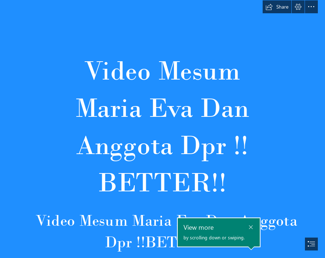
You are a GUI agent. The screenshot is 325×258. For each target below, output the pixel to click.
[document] (162, 129)
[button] (277, 6)
